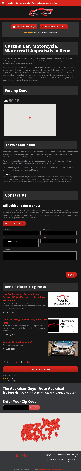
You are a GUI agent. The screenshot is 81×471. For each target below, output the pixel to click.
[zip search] (16, 407)
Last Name (44, 229)
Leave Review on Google (25, 26)
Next (28, 362)
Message (6, 250)
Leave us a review (40, 369)
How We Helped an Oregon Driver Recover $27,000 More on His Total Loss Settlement (24, 297)
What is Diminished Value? (17, 342)
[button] (30, 118)
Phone (5, 237)
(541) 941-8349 (14, 223)
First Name (7, 229)
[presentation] (21, 265)
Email (42, 237)
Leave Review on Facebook (55, 26)
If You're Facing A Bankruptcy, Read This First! (25, 321)
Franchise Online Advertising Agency (52, 470)
